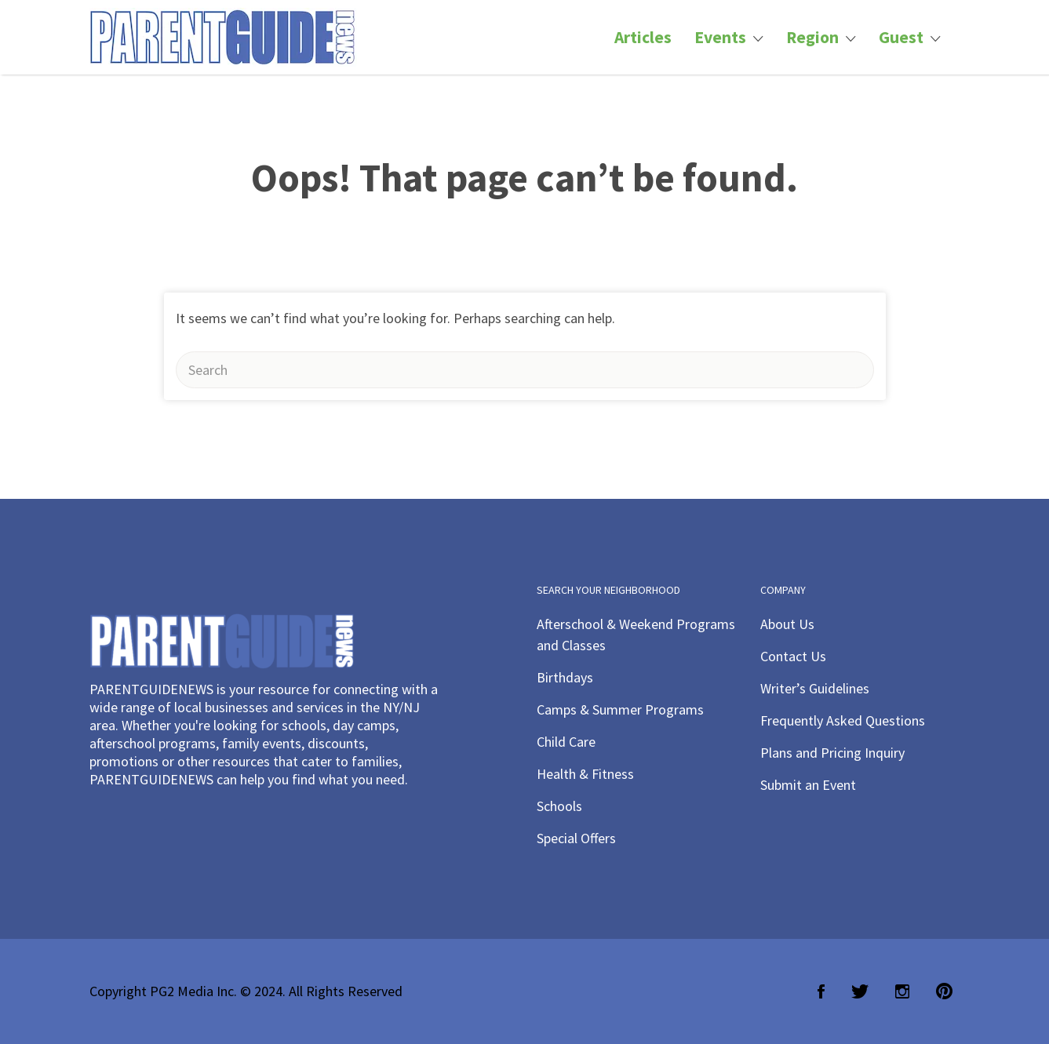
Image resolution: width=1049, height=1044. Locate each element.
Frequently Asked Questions (842, 720)
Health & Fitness (585, 774)
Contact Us (793, 656)
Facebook (821, 991)
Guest (901, 37)
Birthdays (565, 677)
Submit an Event (808, 785)
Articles (643, 37)
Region (812, 37)
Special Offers (576, 838)
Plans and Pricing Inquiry (832, 753)
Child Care (566, 742)
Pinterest (944, 991)
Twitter (859, 991)
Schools (559, 806)
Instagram (902, 991)
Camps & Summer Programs (620, 709)
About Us (787, 624)
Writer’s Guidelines (814, 688)
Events (720, 37)
